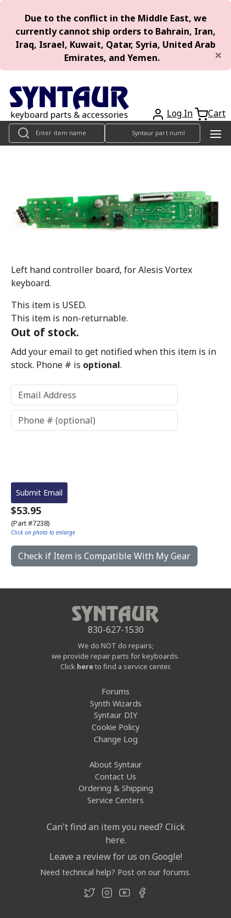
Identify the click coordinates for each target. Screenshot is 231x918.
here (85, 619)
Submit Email (39, 445)
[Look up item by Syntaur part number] (153, 133)
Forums (115, 644)
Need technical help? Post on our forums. (115, 825)
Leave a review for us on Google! (115, 809)
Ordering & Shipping (115, 741)
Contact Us (115, 729)
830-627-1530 (116, 582)
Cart (217, 113)
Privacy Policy (115, 897)
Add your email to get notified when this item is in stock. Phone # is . (113, 358)
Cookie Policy (115, 680)
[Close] (218, 55)
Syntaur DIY (115, 668)
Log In (180, 113)
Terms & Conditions (115, 885)
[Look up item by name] (57, 133)
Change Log (116, 692)
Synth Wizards (116, 656)
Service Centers (115, 753)
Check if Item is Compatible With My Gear (104, 509)
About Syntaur (115, 717)
